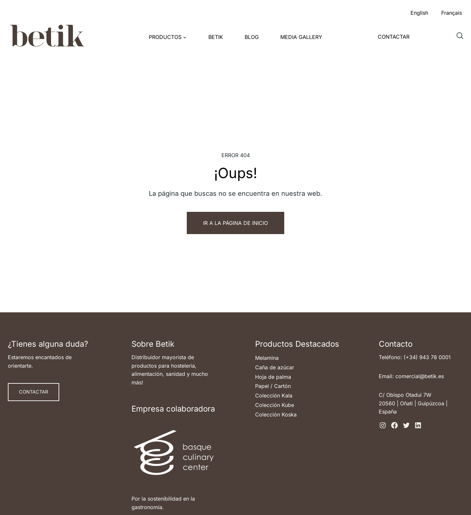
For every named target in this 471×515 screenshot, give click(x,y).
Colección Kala (273, 395)
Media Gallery (301, 37)
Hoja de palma (273, 377)
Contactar (394, 36)
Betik (215, 37)
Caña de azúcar (274, 367)
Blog (252, 37)
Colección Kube (274, 405)
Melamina (267, 358)
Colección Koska (276, 414)
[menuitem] (419, 11)
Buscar (461, 38)
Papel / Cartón (273, 386)
